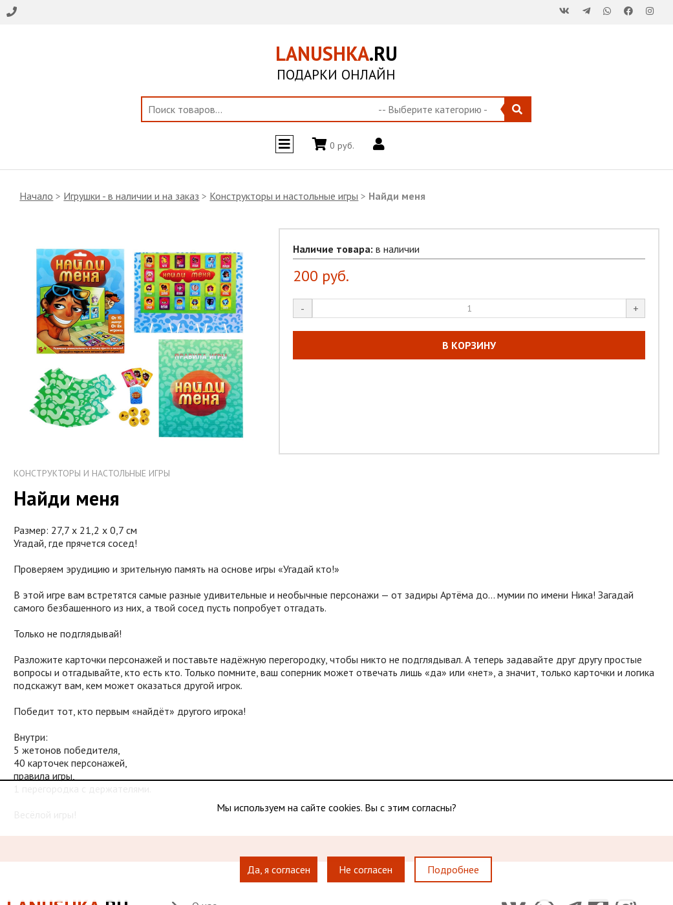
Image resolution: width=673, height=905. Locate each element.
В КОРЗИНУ (469, 345)
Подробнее (453, 869)
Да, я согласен (278, 869)
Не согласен (365, 869)
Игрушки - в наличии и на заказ (131, 195)
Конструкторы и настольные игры (283, 195)
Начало (36, 195)
